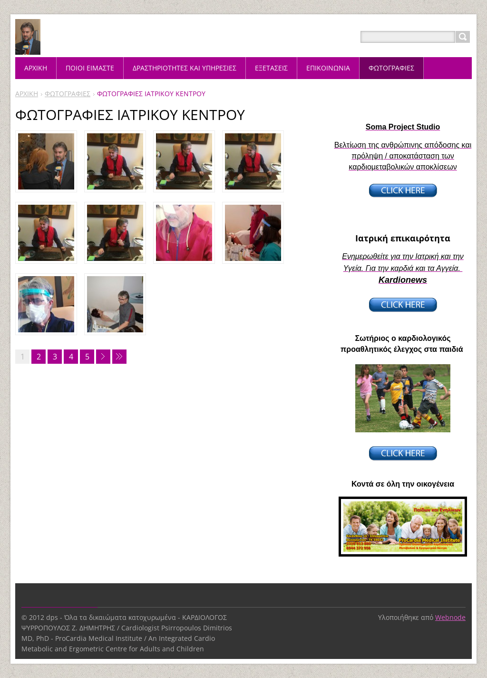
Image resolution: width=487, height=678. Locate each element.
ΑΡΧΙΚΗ (26, 93)
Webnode (450, 617)
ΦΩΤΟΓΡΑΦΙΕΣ (67, 93)
